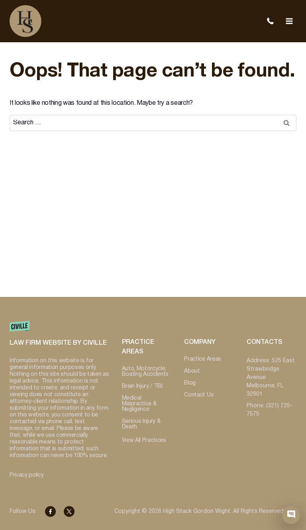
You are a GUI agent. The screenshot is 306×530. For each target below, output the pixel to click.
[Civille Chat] (291, 515)
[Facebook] (50, 511)
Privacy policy (27, 475)
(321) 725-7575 (270, 21)
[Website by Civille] (59, 337)
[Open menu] (289, 21)
